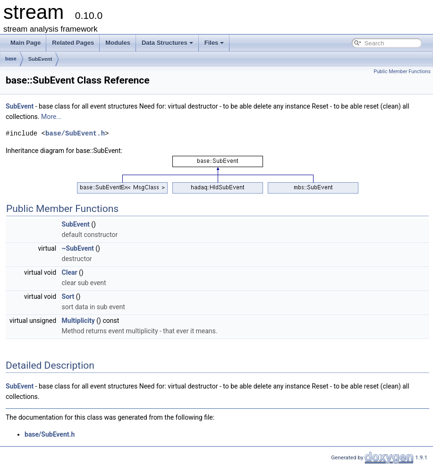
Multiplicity (78, 320)
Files (214, 42)
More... (51, 116)
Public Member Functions (402, 71)
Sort (68, 296)
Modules (117, 42)
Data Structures (167, 42)
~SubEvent (78, 248)
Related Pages (73, 42)
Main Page (25, 42)
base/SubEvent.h (75, 133)
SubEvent (40, 59)
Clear (69, 272)
